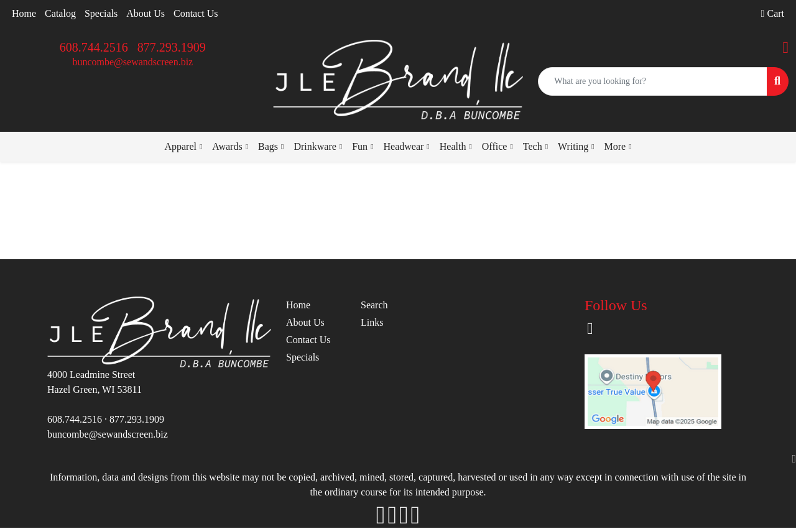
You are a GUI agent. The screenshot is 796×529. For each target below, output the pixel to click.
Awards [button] (227, 146)
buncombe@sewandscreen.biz (132, 62)
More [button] (615, 146)
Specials (101, 13)
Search (374, 305)
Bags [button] (268, 146)
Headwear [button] (404, 146)
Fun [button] (360, 146)
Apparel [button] (180, 146)
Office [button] (494, 146)
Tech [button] (532, 146)
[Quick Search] (652, 81)
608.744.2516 (94, 47)
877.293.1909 (171, 47)
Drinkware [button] (315, 146)
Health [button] (453, 146)
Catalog (60, 13)
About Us (145, 13)
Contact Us (196, 13)
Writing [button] (573, 146)
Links (372, 322)
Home (24, 13)
